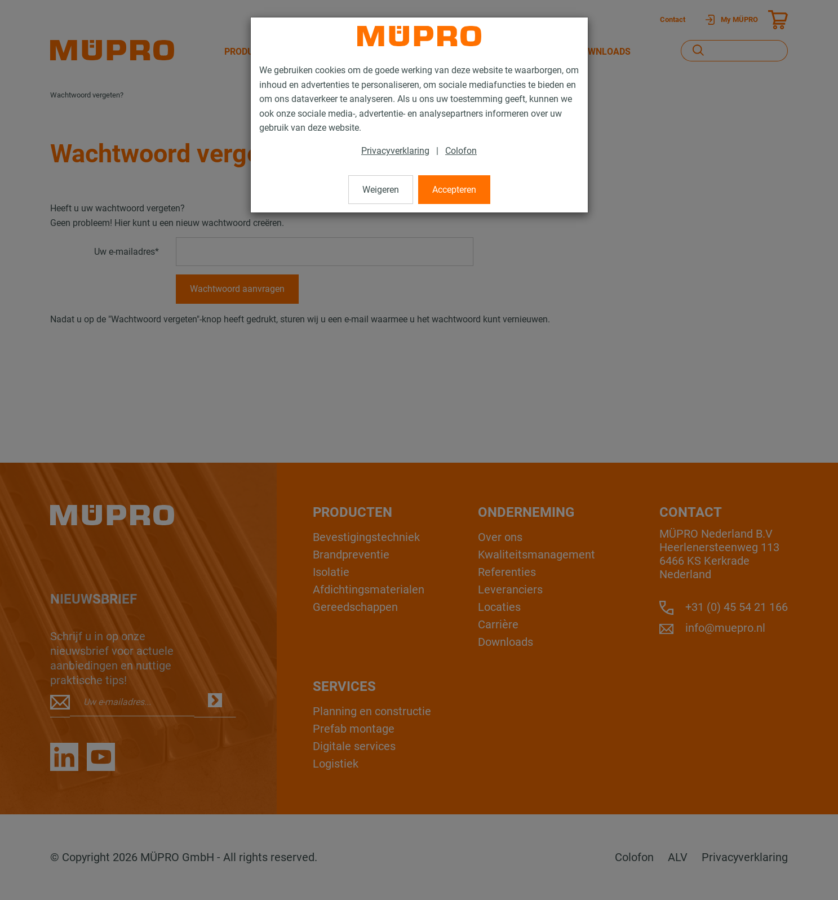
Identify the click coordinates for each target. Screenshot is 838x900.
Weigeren (380, 189)
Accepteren (454, 189)
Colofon (461, 150)
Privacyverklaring (395, 150)
